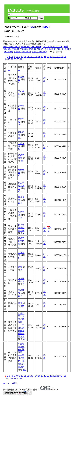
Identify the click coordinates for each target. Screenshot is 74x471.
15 (36, 56)
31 (21, 59)
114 (20, 203)
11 (25, 56)
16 (39, 56)
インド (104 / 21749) (52, 46)
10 (22, 56)
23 (59, 56)
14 (33, 56)
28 (12, 59)
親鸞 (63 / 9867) (36, 49)
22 (56, 56)
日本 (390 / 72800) (11, 46)
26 (6, 59)
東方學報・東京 (21, 186)
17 (42, 56)
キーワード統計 (10, 383)
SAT (32, 26)
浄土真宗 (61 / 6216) (54, 49)
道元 (20, 267)
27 (9, 59)
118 (20, 217)
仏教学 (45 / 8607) (22, 51)
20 (51, 56)
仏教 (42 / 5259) (39, 51)
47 (19, 175)
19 (48, 56)
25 (65, 56)
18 (45, 56)
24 (62, 56)
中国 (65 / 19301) (20, 49)
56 (19, 149)
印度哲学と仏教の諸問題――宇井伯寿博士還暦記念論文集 (21, 325)
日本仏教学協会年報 (21, 228)
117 (20, 296)
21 (54, 56)
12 (28, 56)
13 (30, 56)
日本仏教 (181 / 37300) (31, 46)
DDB (46, 26)
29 (15, 59)
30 (18, 59)
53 (19, 111)
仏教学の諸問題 (21, 241)
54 (19, 124)
